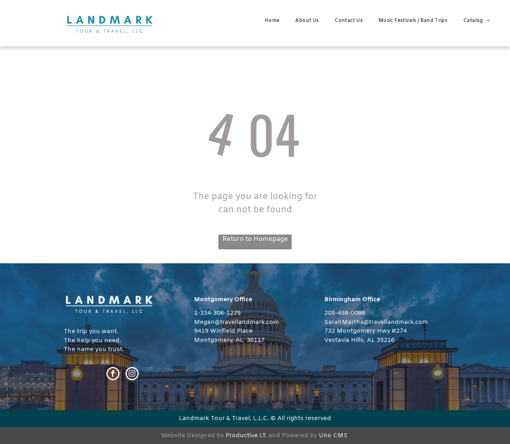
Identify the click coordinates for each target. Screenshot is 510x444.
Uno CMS (333, 436)
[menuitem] (272, 20)
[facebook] (113, 374)
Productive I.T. (246, 436)
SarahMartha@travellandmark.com (376, 322)
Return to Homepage (255, 239)
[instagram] (132, 374)
